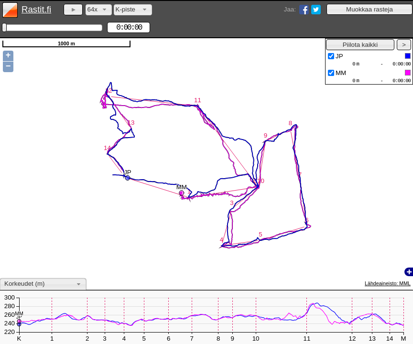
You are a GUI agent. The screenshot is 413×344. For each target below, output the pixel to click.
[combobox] (99, 9)
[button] (369, 9)
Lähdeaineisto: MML (388, 283)
